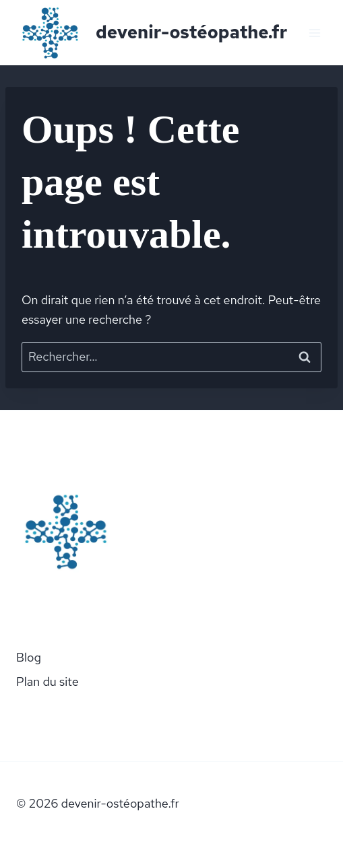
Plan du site (47, 681)
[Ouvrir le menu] (314, 32)
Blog (28, 657)
